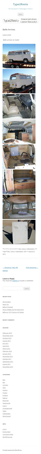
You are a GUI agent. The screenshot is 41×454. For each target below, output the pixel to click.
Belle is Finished (8, 307)
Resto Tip (6, 304)
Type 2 (12, 251)
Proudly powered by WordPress (12, 450)
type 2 (24, 249)
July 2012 (5, 343)
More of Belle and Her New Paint (13, 310)
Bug (4, 380)
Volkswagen (30, 249)
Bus (20, 249)
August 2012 (7, 341)
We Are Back (7, 302)
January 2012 (7, 354)
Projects (5, 395)
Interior (5, 390)
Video (4, 411)
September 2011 (8, 362)
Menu (20, 14)
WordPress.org (7, 437)
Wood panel (6, 416)
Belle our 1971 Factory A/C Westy (13, 312)
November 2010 (8, 367)
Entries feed (6, 432)
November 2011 (8, 356)
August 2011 (7, 364)
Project (5, 393)
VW (25, 251)
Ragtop (5, 398)
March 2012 (6, 349)
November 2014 (8, 336)
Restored (6, 401)
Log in (5, 429)
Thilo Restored (32, 268)
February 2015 (7, 333)
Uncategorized (7, 408)
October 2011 (7, 359)
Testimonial (6, 403)
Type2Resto (20, 4)
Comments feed (8, 434)
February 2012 (7, 351)
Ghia (4, 388)
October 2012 (7, 338)
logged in (15, 281)
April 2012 (6, 346)
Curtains (5, 385)
